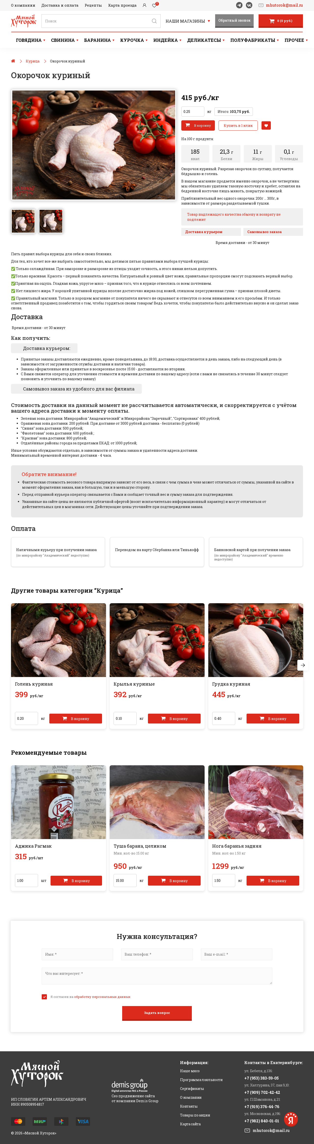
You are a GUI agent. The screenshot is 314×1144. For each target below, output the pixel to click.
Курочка (132, 40)
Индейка (165, 40)
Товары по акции (195, 1115)
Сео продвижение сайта (133, 1095)
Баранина (97, 40)
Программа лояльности (201, 1079)
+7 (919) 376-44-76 (261, 1106)
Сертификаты (192, 1088)
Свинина (63, 40)
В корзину (198, 124)
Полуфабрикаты (252, 40)
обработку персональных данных (102, 996)
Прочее (294, 40)
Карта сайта (190, 1123)
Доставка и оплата (59, 5)
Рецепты (93, 5)
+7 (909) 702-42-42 (262, 1092)
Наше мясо (189, 1070)
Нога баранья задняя (237, 846)
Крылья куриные (134, 684)
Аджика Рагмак (33, 846)
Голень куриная (34, 684)
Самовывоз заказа (264, 231)
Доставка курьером (203, 231)
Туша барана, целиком (140, 846)
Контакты (188, 1106)
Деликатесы (204, 40)
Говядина (29, 40)
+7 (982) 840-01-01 (261, 1120)
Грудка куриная (231, 684)
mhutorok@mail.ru (284, 5)
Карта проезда (122, 5)
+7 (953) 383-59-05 (261, 1077)
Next (303, 665)
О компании (23, 5)
